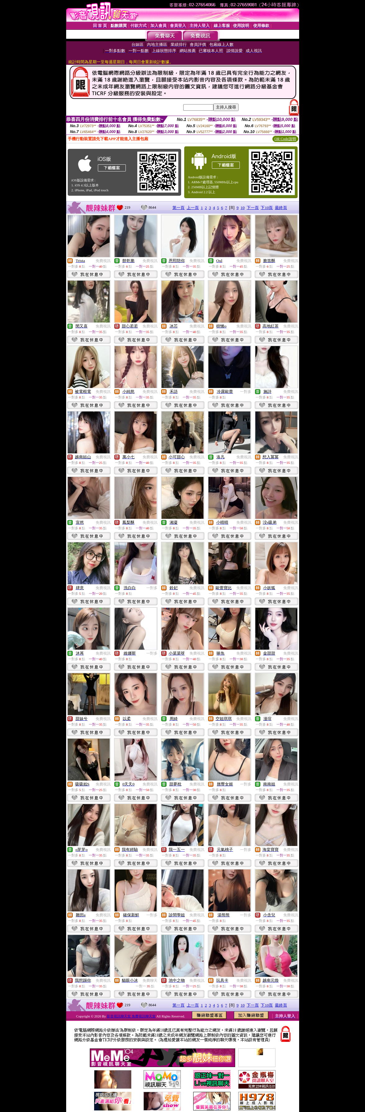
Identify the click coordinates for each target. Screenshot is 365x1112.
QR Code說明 (285, 139)
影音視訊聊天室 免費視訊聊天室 (131, 1016)
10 (242, 207)
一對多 (245, 391)
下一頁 (253, 207)
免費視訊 (103, 261)
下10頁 (267, 207)
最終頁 (281, 207)
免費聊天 (150, 980)
